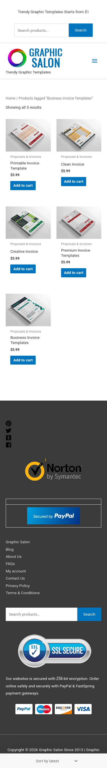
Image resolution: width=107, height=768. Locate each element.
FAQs (10, 563)
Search (81, 30)
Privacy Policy (18, 585)
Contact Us (15, 578)
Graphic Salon (18, 542)
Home (10, 98)
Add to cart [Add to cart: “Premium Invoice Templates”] (73, 272)
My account (16, 571)
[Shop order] (55, 761)
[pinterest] (9, 423)
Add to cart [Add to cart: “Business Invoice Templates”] (23, 360)
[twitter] (9, 430)
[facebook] (9, 445)
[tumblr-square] (9, 438)
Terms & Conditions (23, 592)
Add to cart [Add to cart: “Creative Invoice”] (23, 268)
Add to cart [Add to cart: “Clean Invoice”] (73, 181)
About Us (14, 556)
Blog (9, 549)
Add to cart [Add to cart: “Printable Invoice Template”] (23, 185)
